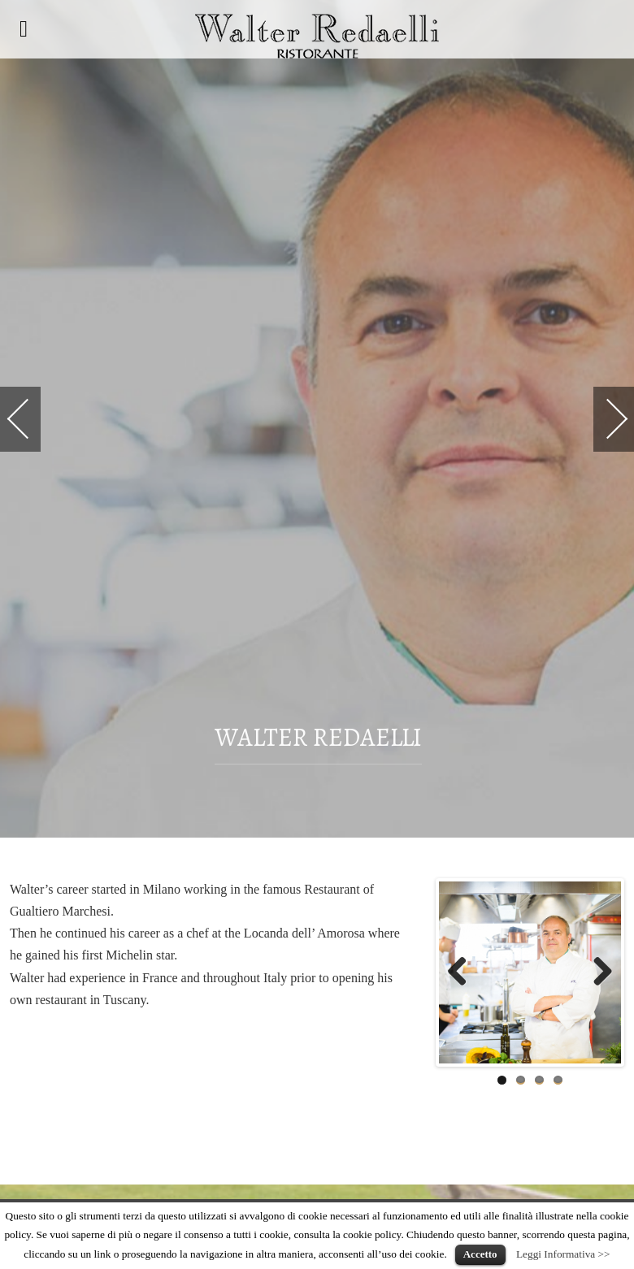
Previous (463, 972)
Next (596, 972)
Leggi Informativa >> (563, 1254)
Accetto (480, 1254)
